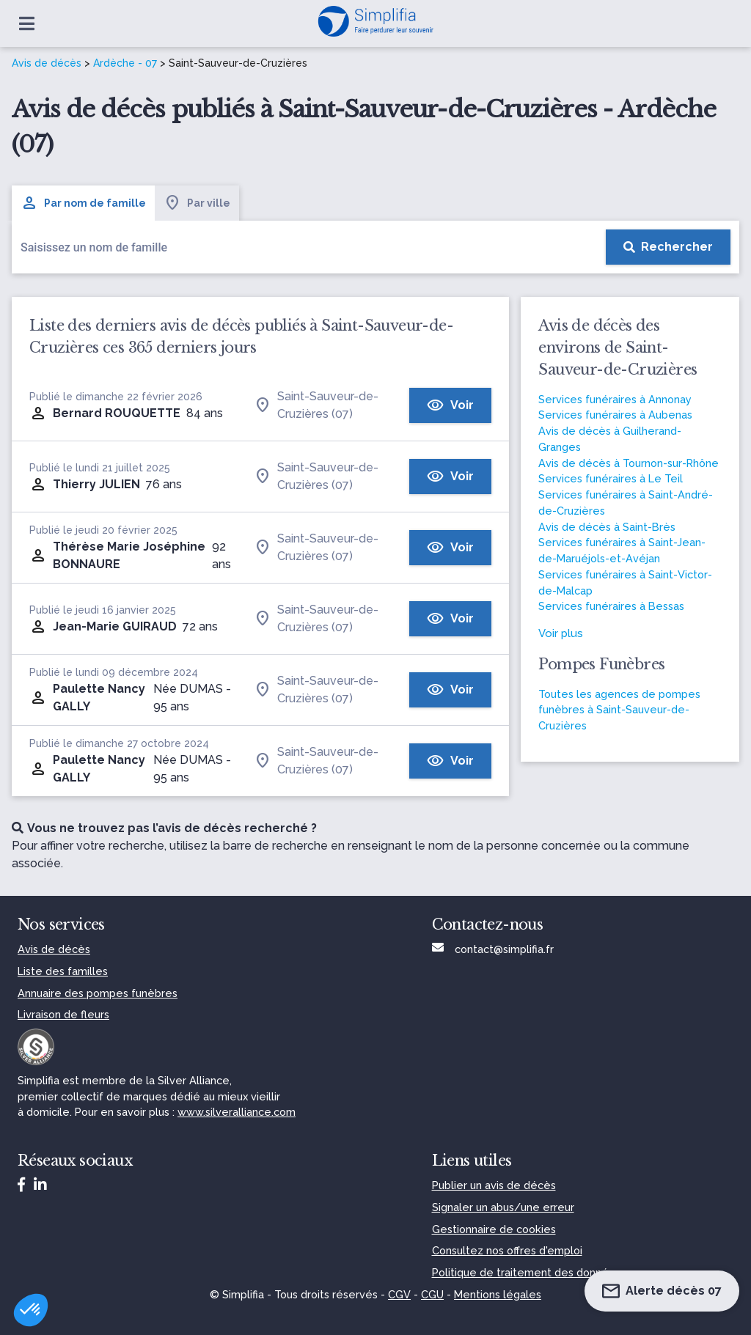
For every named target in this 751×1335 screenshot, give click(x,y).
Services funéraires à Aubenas (615, 414)
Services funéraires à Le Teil (610, 478)
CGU (432, 1294)
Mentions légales (497, 1294)
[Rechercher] (668, 247)
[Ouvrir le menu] (26, 23)
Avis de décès (46, 63)
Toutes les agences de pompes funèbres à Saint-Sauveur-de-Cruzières (619, 710)
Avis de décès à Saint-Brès (606, 527)
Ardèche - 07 (125, 63)
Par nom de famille (83, 203)
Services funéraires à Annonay (615, 399)
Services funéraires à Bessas (611, 606)
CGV (399, 1294)
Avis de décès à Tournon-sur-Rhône (628, 463)
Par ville (197, 203)
